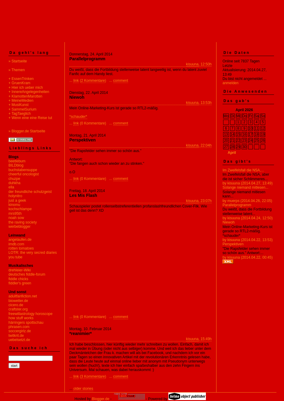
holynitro (15, 196)
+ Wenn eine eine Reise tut (30, 118)
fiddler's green (19, 283)
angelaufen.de (19, 239)
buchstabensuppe (22, 170)
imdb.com (16, 244)
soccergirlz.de (19, 331)
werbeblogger (19, 226)
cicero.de (15, 305)
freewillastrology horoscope (30, 314)
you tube (15, 257)
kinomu (14, 205)
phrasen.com (18, 327)
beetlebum (16, 161)
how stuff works (20, 318)
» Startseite (17, 61)
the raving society (22, 222)
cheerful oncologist (23, 174)
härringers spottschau (25, 322)
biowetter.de (18, 301)
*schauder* (78, 116)
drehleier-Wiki (19, 270)
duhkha (14, 183)
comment (120, 80)
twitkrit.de (16, 335)
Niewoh (229, 222)
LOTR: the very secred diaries (32, 252)
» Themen (16, 70)
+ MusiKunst (18, 105)
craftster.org (18, 309)
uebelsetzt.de (19, 340)
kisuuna (192, 64)
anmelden (231, 83)
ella (11, 187)
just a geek (17, 200)
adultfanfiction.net (22, 296)
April (232, 153)
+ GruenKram (19, 83)
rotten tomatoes (21, 248)
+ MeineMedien (20, 100)
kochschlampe (20, 209)
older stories (83, 388)
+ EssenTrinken (21, 79)
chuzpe (14, 179)
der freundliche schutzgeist (30, 192)
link (76, 80)
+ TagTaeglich (19, 113)
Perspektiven (233, 244)
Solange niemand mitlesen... (245, 187)
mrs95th (14, 213)
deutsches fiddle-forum (26, 274)
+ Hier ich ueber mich (25, 87)
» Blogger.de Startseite (26, 131)
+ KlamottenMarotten (25, 96)
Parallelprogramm (237, 205)
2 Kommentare (93, 80)
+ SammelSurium (22, 109)
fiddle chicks (18, 279)
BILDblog (15, 165)
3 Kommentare (93, 376)
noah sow (16, 218)
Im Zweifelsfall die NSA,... (243, 170)
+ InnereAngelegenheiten (28, 92)
